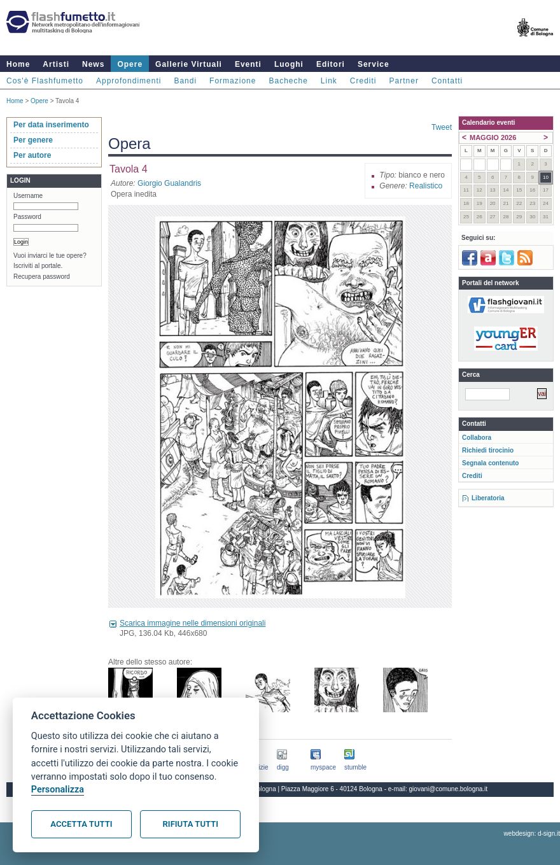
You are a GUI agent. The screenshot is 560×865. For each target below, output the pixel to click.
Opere (130, 64)
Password (27, 216)
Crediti (363, 80)
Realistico (425, 185)
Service (373, 64)
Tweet (441, 127)
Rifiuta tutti (190, 824)
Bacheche (288, 80)
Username (28, 195)
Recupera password (41, 276)
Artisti (56, 64)
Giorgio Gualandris (169, 183)
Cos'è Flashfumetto (44, 80)
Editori (330, 64)
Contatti (447, 80)
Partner (404, 80)
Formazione (232, 80)
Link (329, 80)
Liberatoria (488, 498)
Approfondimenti (128, 80)
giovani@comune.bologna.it (448, 788)
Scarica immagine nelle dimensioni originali (192, 623)
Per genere (33, 140)
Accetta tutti (81, 824)
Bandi (185, 80)
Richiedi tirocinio (488, 450)
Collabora (476, 437)
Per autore (32, 155)
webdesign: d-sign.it (532, 833)
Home (18, 64)
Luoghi (289, 64)
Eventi (248, 64)
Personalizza (57, 789)
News (93, 64)
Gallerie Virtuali (188, 64)
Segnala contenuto (490, 463)
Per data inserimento (51, 124)
